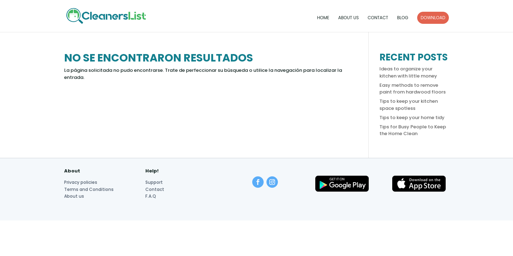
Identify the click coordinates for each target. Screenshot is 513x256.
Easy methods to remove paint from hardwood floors (412, 89)
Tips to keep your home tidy (412, 117)
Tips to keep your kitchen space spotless (408, 105)
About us (348, 18)
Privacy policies (80, 182)
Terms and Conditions (89, 189)
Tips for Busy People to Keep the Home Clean (412, 130)
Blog (402, 18)
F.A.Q (150, 196)
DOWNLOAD (433, 18)
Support (154, 182)
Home (323, 18)
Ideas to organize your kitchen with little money (408, 72)
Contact (378, 18)
